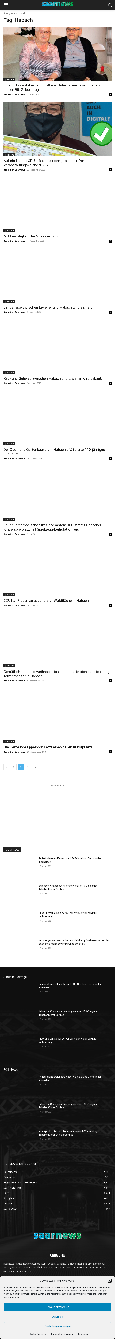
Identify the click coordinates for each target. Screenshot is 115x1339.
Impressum (83, 1334)
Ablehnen (57, 1316)
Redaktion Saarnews (14, 94)
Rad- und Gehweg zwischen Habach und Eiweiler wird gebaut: (52, 378)
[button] (109, 1281)
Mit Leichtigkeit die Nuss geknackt (31, 236)
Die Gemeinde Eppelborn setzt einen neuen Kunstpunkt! (47, 747)
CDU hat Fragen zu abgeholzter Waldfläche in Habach (46, 600)
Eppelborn (9, 79)
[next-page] (35, 767)
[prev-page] (6, 767)
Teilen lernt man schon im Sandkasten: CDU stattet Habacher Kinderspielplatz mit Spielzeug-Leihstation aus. (52, 527)
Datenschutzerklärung (62, 1334)
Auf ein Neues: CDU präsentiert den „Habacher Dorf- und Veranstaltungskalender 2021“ (48, 163)
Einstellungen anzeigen (58, 1326)
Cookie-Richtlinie (38, 1334)
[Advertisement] (57, 809)
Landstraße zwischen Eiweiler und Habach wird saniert (47, 307)
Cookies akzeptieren (57, 1307)
